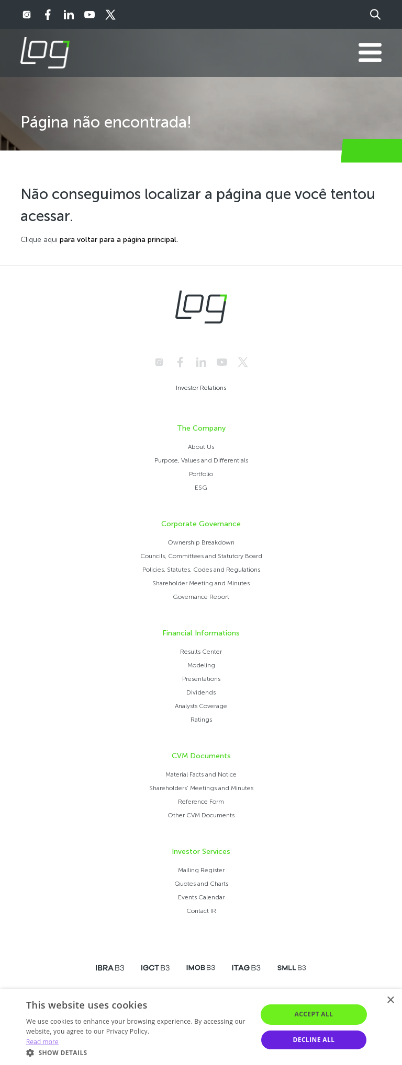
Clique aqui (39, 239)
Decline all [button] (314, 1039)
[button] (138, 1052)
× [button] (390, 1000)
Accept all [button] (314, 1014)
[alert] (201, 1027)
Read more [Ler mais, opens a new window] (42, 1041)
